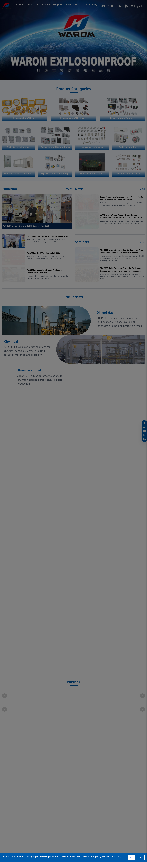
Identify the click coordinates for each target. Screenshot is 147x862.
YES (131, 858)
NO (140, 858)
